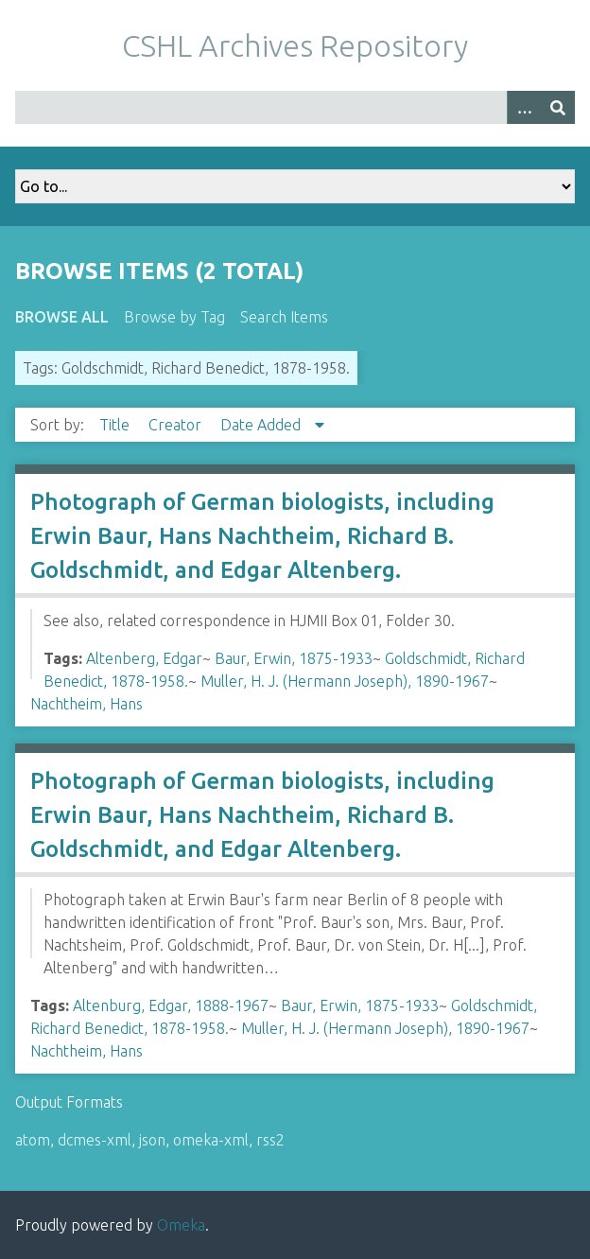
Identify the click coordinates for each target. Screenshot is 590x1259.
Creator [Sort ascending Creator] (176, 424)
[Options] (524, 107)
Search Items (284, 316)
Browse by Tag (174, 316)
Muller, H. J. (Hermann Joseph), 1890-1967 (344, 681)
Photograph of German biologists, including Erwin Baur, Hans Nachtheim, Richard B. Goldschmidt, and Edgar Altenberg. (262, 536)
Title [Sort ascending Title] (116, 424)
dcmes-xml (94, 1139)
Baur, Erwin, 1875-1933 (294, 658)
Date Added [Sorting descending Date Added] (262, 424)
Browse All (62, 316)
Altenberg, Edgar (144, 658)
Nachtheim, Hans (86, 703)
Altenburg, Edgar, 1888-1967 (171, 1005)
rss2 (270, 1139)
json (152, 1139)
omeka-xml (211, 1139)
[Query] (295, 107)
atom (32, 1139)
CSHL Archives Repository (295, 45)
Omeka (181, 1224)
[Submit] (558, 107)
